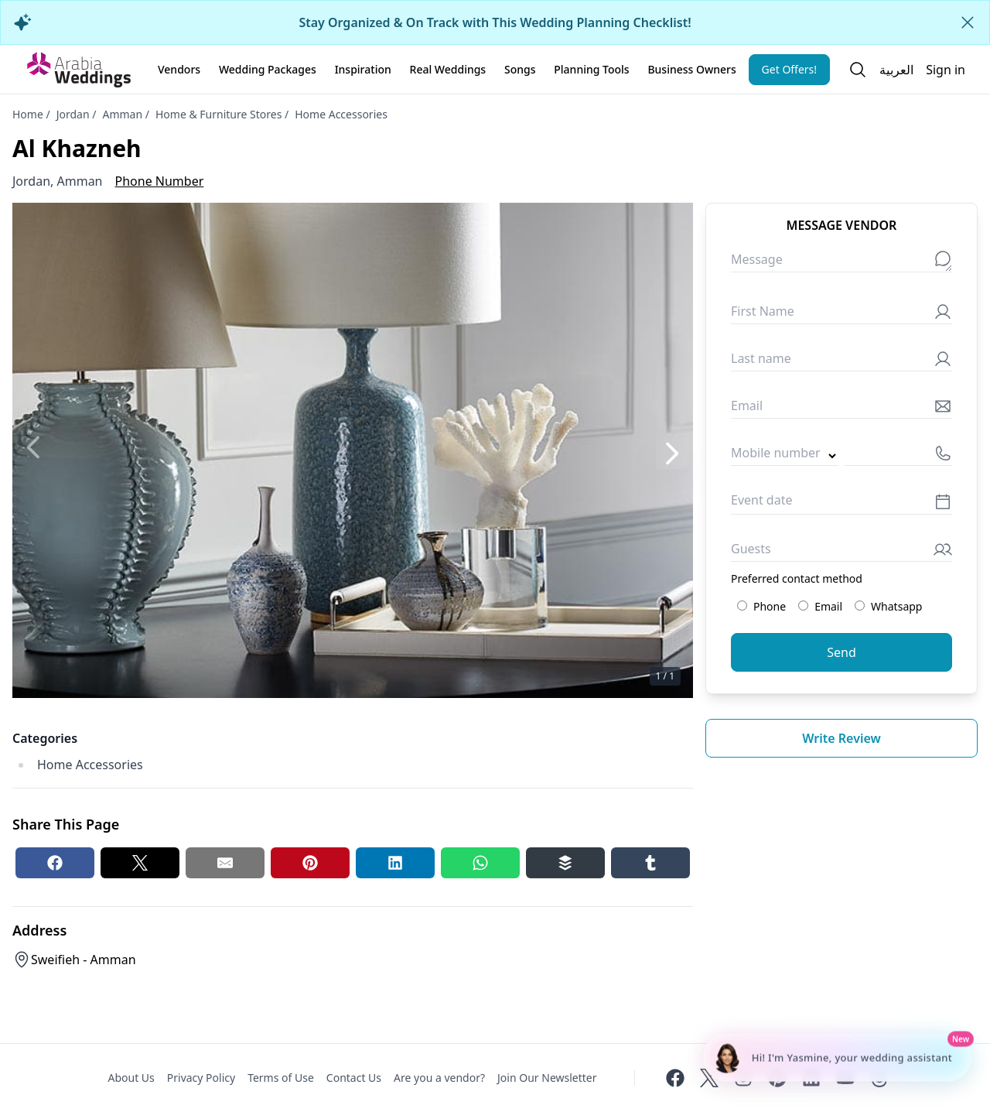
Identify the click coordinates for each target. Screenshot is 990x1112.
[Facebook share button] (54, 862)
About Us (131, 1077)
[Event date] (841, 504)
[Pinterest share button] (310, 862)
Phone (761, 606)
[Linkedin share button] (395, 862)
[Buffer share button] (565, 862)
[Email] (841, 409)
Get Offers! (790, 69)
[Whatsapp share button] (480, 862)
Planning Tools (591, 69)
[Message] (841, 262)
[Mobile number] (898, 456)
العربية (896, 69)
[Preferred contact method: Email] (803, 605)
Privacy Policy (201, 1077)
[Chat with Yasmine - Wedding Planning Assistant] (837, 1058)
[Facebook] (675, 1078)
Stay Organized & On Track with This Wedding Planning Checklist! (495, 22)
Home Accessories (341, 114)
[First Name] (841, 314)
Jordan (73, 114)
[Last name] (841, 361)
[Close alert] (967, 22)
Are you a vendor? (439, 1077)
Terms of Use (281, 1077)
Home (27, 114)
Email (820, 606)
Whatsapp (888, 606)
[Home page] (79, 69)
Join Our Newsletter (546, 1077)
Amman (122, 114)
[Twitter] (709, 1078)
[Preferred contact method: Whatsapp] (860, 605)
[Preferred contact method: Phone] (742, 605)
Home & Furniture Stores (218, 114)
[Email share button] (225, 862)
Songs (520, 69)
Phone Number (159, 181)
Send (841, 652)
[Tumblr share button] (650, 862)
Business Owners (691, 69)
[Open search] (857, 69)
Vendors (179, 69)
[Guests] (841, 552)
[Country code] (784, 456)
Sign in (945, 69)
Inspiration (363, 69)
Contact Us (353, 1077)
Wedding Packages (267, 69)
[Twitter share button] (140, 862)
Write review (841, 738)
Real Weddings (448, 69)
